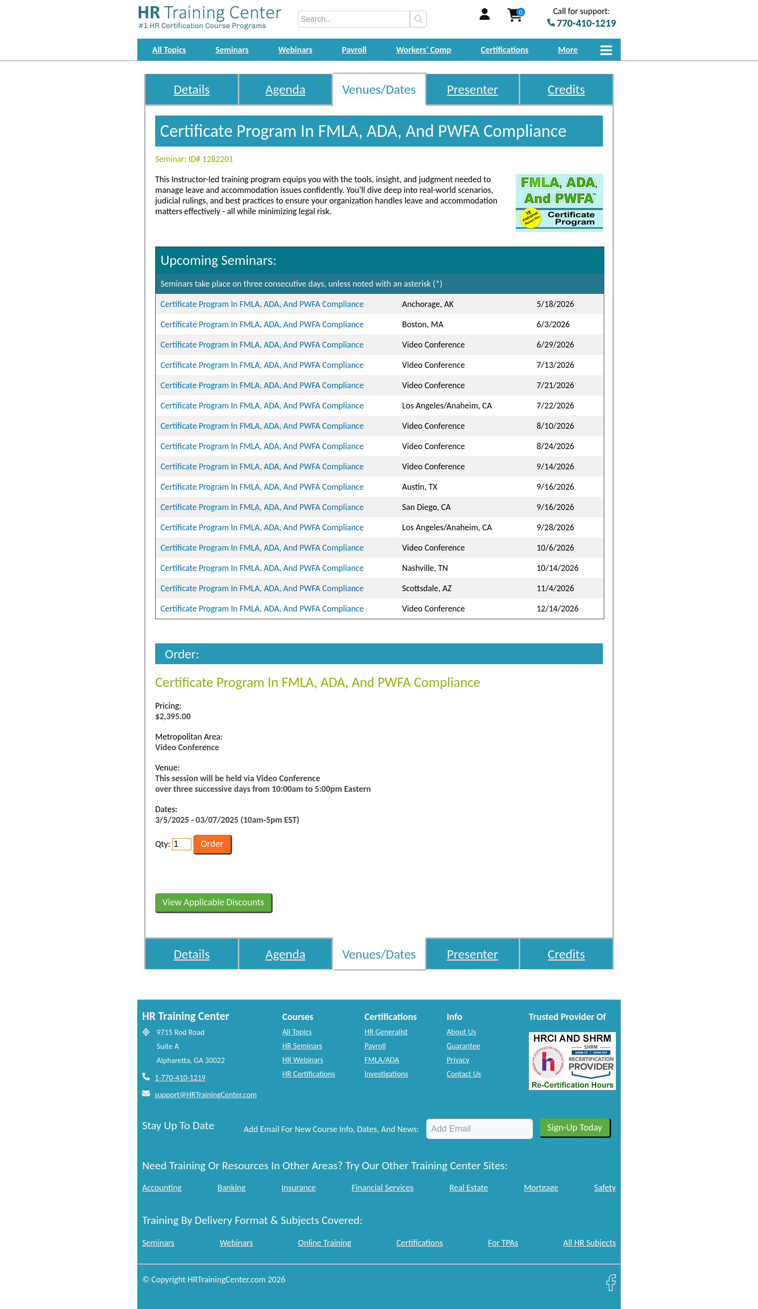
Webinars (295, 49)
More (568, 49)
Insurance (298, 1187)
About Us (461, 1031)
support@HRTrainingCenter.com (206, 1094)
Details (192, 89)
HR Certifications (308, 1073)
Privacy (458, 1059)
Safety (605, 1187)
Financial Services (382, 1187)
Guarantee (463, 1045)
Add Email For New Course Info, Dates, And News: (331, 1129)
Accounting (162, 1187)
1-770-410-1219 (180, 1077)
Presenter (472, 89)
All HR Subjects (589, 1242)
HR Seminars (302, 1045)
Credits (566, 89)
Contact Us (464, 1073)
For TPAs (503, 1242)
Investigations (386, 1073)
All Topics (169, 49)
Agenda (285, 89)
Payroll (354, 49)
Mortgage (541, 1187)
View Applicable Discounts (213, 902)
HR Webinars (302, 1059)
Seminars (232, 49)
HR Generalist (386, 1031)
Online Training (324, 1242)
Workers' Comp (423, 49)
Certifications (505, 49)
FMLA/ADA (381, 1059)
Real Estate (469, 1187)
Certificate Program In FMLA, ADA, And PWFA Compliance (262, 304)
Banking (232, 1187)
